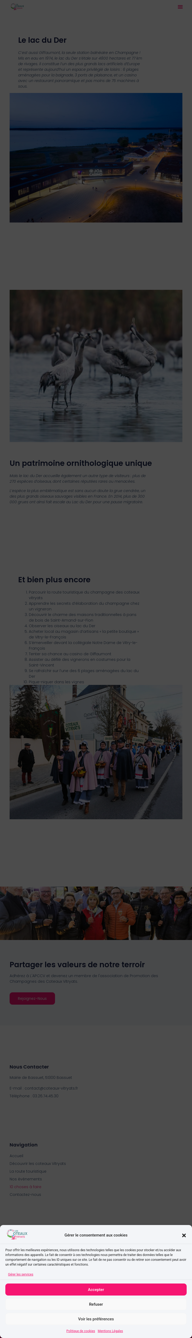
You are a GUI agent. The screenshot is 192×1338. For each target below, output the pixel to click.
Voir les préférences (96, 1319)
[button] (184, 1235)
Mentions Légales (110, 1331)
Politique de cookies (80, 1331)
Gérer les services (20, 1274)
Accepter (96, 1289)
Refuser (96, 1304)
